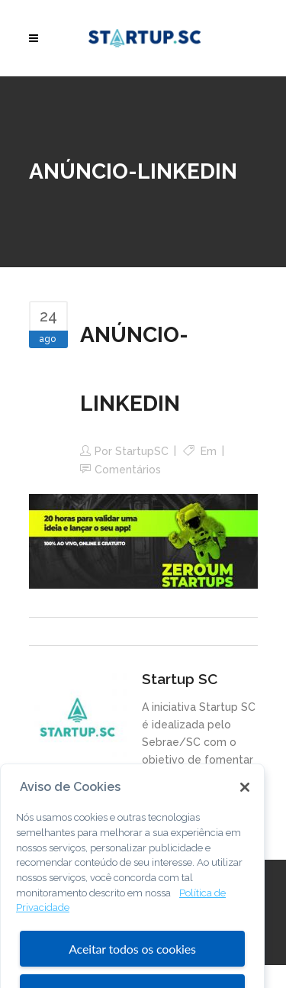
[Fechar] (245, 799)
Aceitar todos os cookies (132, 961)
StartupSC (142, 451)
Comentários (128, 469)
